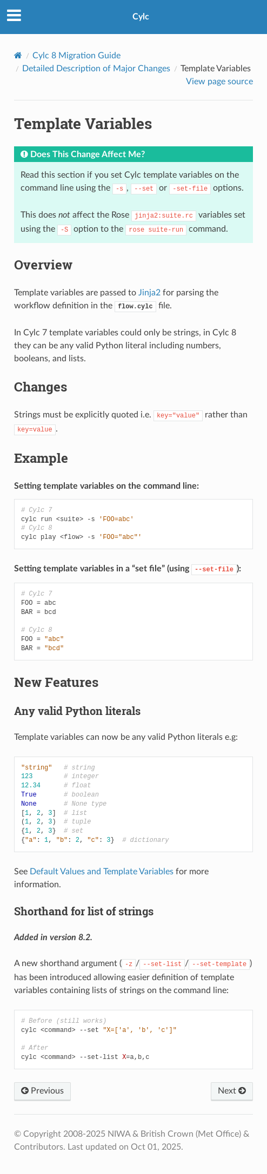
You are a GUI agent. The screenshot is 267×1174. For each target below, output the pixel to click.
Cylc (140, 16)
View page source (219, 81)
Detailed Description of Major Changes (96, 68)
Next (232, 1091)
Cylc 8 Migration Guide (76, 55)
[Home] (18, 55)
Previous (42, 1091)
